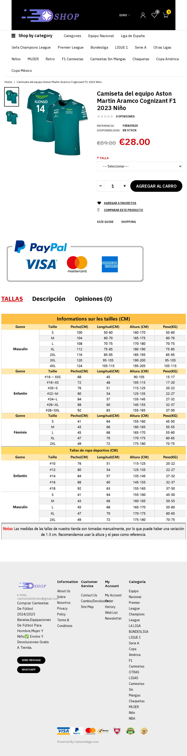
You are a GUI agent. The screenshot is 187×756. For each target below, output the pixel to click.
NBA (132, 718)
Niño (132, 713)
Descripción (48, 298)
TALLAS (12, 298)
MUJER (134, 707)
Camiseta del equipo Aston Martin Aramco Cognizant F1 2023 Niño (59, 82)
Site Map (87, 607)
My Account (113, 595)
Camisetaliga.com (86, 742)
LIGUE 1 (135, 637)
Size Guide (105, 222)
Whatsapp (29, 669)
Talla (104, 158)
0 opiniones (125, 116)
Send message (31, 660)
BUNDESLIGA (138, 632)
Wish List (111, 613)
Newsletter (113, 618)
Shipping (128, 222)
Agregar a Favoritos (120, 203)
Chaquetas (137, 701)
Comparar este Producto (123, 210)
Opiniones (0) (93, 298)
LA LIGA (135, 626)
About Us (63, 591)
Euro (123, 15)
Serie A (134, 643)
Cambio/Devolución (95, 601)
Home (8, 82)
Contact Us (89, 595)
